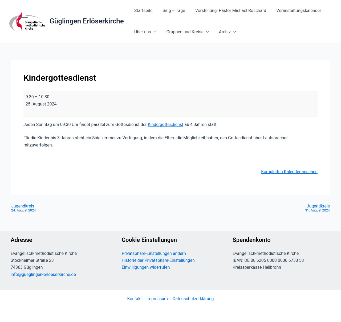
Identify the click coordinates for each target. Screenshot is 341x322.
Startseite (142, 10)
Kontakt (134, 298)
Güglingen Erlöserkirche (87, 21)
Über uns (144, 32)
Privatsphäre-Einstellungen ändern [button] (154, 253)
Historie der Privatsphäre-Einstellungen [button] (158, 260)
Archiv (223, 32)
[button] (153, 32)
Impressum (157, 298)
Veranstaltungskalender (293, 10)
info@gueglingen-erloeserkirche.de (43, 274)
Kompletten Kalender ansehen (289, 171)
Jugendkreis (23, 208)
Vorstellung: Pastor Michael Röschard (226, 10)
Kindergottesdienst (166, 124)
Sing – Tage (171, 10)
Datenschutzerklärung (193, 298)
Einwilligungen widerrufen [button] (146, 267)
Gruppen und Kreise (185, 32)
